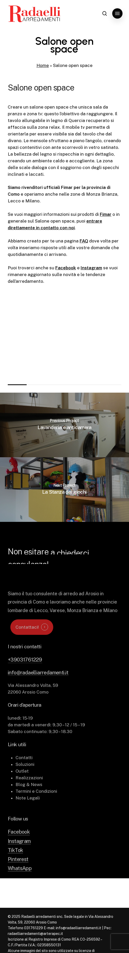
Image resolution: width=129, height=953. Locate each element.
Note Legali (28, 807)
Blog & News (29, 793)
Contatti (24, 766)
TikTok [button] (15, 859)
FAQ (84, 240)
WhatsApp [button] (20, 877)
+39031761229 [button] (25, 669)
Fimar (105, 214)
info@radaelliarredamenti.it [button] (38, 681)
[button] (117, 13)
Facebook (65, 267)
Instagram (91, 267)
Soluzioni (25, 773)
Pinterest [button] (18, 868)
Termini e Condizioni (36, 800)
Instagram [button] (19, 850)
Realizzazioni (29, 787)
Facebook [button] (19, 841)
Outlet (22, 780)
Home (42, 65)
